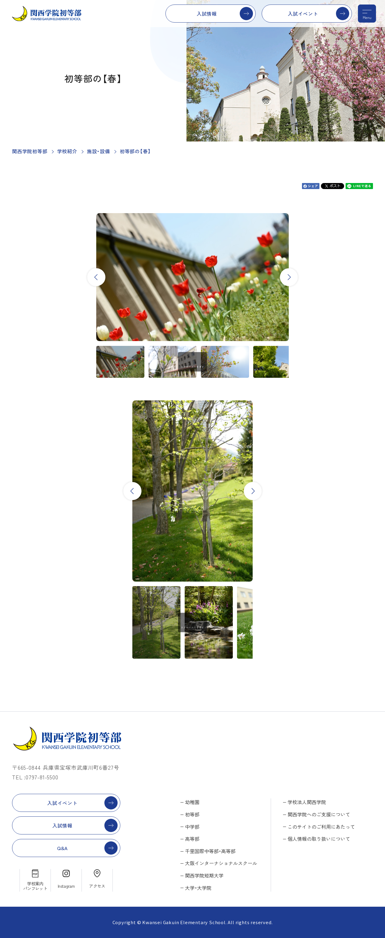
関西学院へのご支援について (319, 814)
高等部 (192, 838)
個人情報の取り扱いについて (319, 838)
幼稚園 (192, 802)
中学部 (192, 826)
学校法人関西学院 (307, 802)
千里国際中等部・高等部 (210, 851)
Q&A (62, 848)
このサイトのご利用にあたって (321, 826)
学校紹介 (67, 151)
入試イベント (303, 13)
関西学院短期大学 (204, 875)
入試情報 (207, 13)
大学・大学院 (198, 887)
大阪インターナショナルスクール (221, 863)
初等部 (192, 814)
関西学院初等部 (30, 151)
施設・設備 (98, 151)
